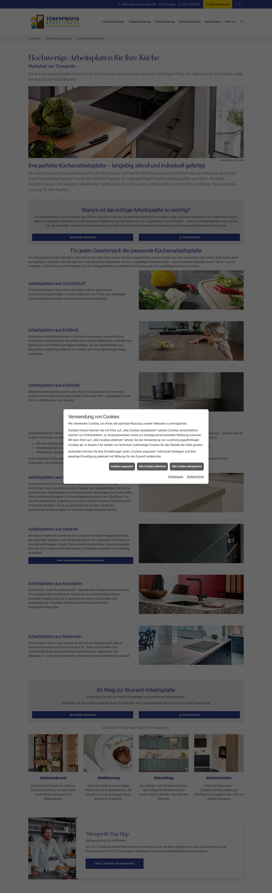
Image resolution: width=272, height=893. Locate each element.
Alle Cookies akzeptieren (187, 466)
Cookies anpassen (122, 466)
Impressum (175, 476)
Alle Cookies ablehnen (152, 466)
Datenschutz (195, 476)
